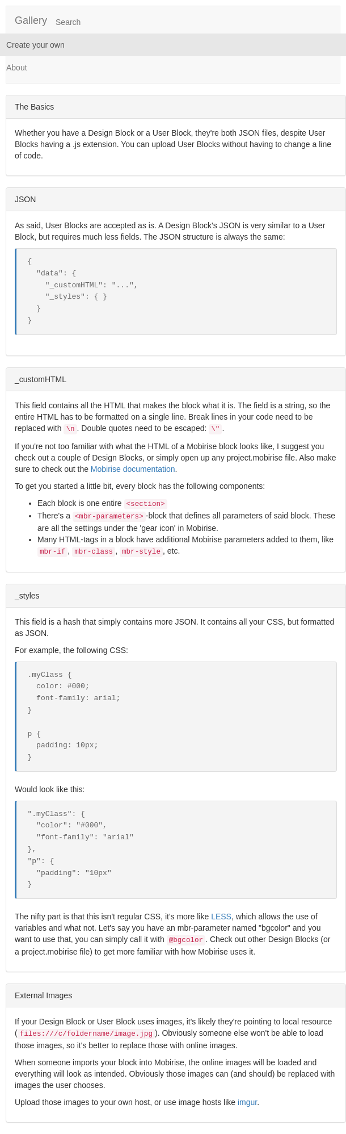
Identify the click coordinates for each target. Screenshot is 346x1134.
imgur (247, 1102)
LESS (221, 916)
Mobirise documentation (133, 469)
